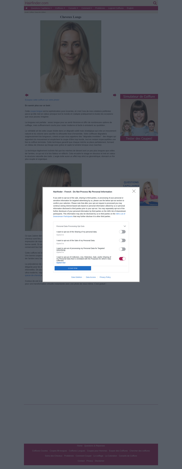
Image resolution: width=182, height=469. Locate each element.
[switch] (122, 231)
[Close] (134, 192)
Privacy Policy (105, 277)
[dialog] (91, 234)
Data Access (91, 277)
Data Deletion (76, 277)
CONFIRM (73, 268)
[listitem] (91, 226)
